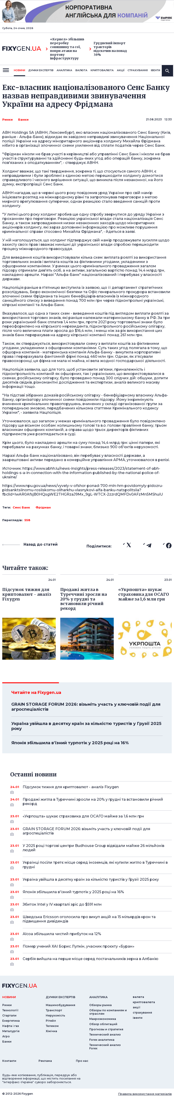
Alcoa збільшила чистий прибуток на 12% (91, 935)
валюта (81, 70)
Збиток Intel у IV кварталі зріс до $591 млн (91, 906)
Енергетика (11, 1020)
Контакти (9, 1061)
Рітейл (51, 1020)
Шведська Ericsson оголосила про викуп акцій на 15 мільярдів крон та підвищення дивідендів (91, 919)
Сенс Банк (21, 507)
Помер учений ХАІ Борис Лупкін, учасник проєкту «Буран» (91, 948)
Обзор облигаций (103, 1024)
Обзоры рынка (100, 1005)
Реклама (45, 1061)
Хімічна (51, 1031)
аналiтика (98, 997)
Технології (10, 1010)
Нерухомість (55, 1015)
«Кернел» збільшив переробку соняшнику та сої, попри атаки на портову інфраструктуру (65, 48)
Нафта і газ (10, 1026)
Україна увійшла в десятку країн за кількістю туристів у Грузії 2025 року (86, 726)
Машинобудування (60, 1005)
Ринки (7, 119)
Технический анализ (105, 1034)
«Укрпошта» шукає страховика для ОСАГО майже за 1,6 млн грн (91, 818)
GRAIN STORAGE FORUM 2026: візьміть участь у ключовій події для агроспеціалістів (85, 707)
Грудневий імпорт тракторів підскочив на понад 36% (108, 48)
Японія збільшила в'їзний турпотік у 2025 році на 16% (70, 742)
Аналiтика (64, 70)
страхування (138, 70)
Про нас (82, 1061)
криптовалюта (102, 70)
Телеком (52, 1026)
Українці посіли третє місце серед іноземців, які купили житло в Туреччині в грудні (95, 865)
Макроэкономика (102, 1019)
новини (19, 70)
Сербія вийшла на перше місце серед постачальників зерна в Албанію (91, 960)
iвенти (155, 70)
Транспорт (54, 1010)
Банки (23, 119)
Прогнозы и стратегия (106, 1029)
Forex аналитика (101, 1039)
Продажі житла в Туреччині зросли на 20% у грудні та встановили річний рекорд (93, 802)
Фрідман (43, 507)
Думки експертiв (40, 70)
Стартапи (9, 1015)
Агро (6, 1036)
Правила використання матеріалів (145, 1094)
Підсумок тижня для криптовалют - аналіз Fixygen (91, 789)
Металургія (10, 1031)
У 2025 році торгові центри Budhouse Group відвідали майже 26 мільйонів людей (93, 848)
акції (120, 70)
